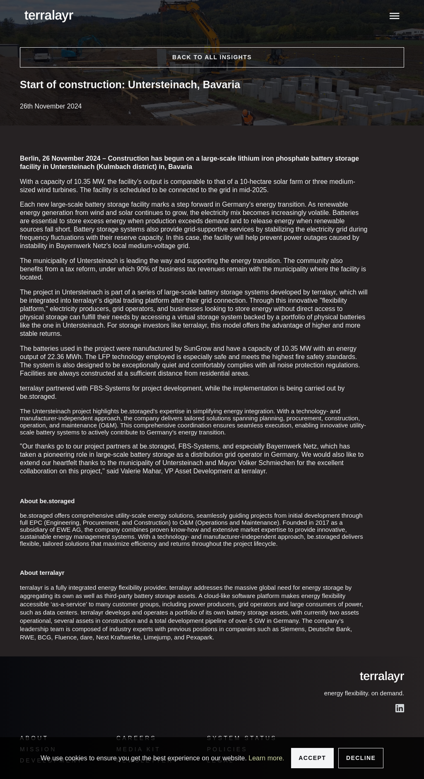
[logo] (48, 16)
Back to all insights (212, 57)
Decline (361, 758)
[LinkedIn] (399, 708)
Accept (312, 758)
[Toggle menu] (394, 16)
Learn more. (266, 758)
